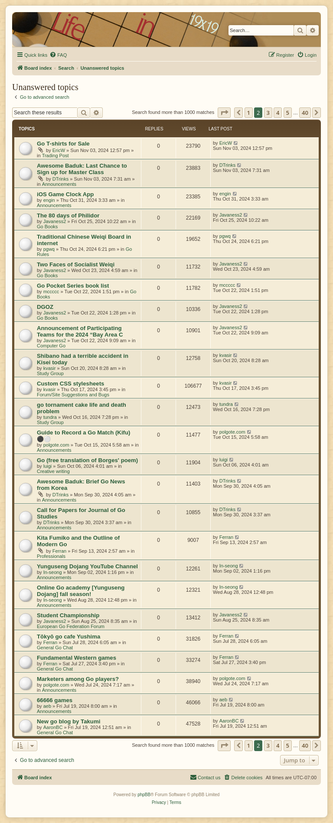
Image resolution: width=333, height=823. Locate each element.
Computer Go (51, 345)
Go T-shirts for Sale (63, 143)
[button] (224, 112)
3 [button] (268, 113)
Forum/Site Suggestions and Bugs (73, 394)
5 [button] (287, 113)
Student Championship (68, 615)
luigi (47, 466)
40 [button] (305, 113)
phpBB (143, 794)
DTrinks (60, 178)
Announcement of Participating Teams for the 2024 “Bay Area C (80, 331)
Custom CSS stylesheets (70, 383)
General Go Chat (55, 647)
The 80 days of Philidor (68, 215)
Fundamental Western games (76, 658)
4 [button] (277, 113)
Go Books (47, 226)
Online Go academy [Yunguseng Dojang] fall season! (80, 590)
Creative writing (53, 471)
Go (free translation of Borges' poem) (87, 460)
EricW (58, 150)
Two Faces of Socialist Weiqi (75, 264)
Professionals (51, 556)
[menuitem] (58, 55)
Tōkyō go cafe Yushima (68, 636)
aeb (47, 706)
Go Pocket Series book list (73, 285)
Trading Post (55, 155)
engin (49, 200)
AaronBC (53, 727)
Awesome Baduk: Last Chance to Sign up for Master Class (82, 168)
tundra (50, 417)
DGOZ (45, 307)
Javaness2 (54, 221)
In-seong (52, 572)
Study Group (50, 373)
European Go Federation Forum (70, 626)
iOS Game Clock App (65, 194)
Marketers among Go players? (78, 679)
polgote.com (56, 444)
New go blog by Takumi (68, 721)
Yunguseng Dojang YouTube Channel (87, 566)
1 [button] (248, 113)
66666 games (54, 700)
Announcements (59, 184)
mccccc (51, 291)
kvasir (49, 368)
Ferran (59, 551)
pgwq (49, 249)
